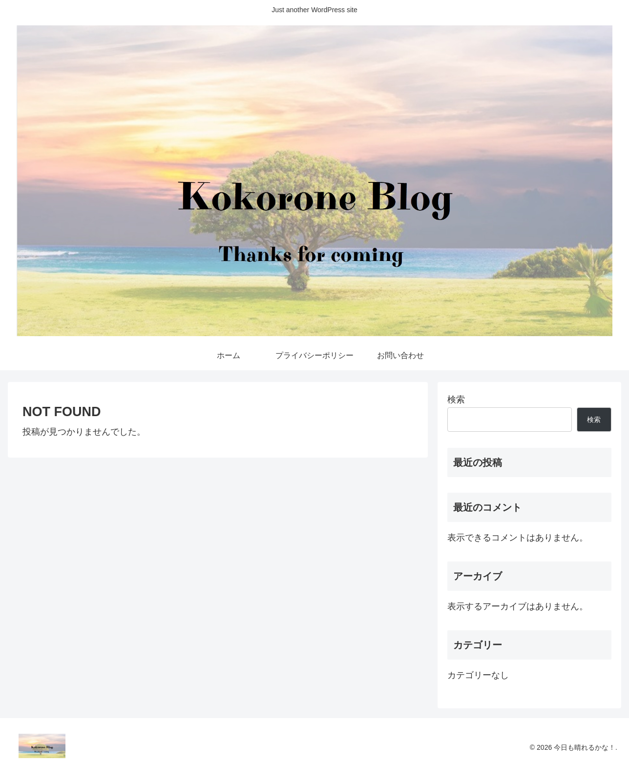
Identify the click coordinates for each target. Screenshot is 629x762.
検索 (456, 399)
